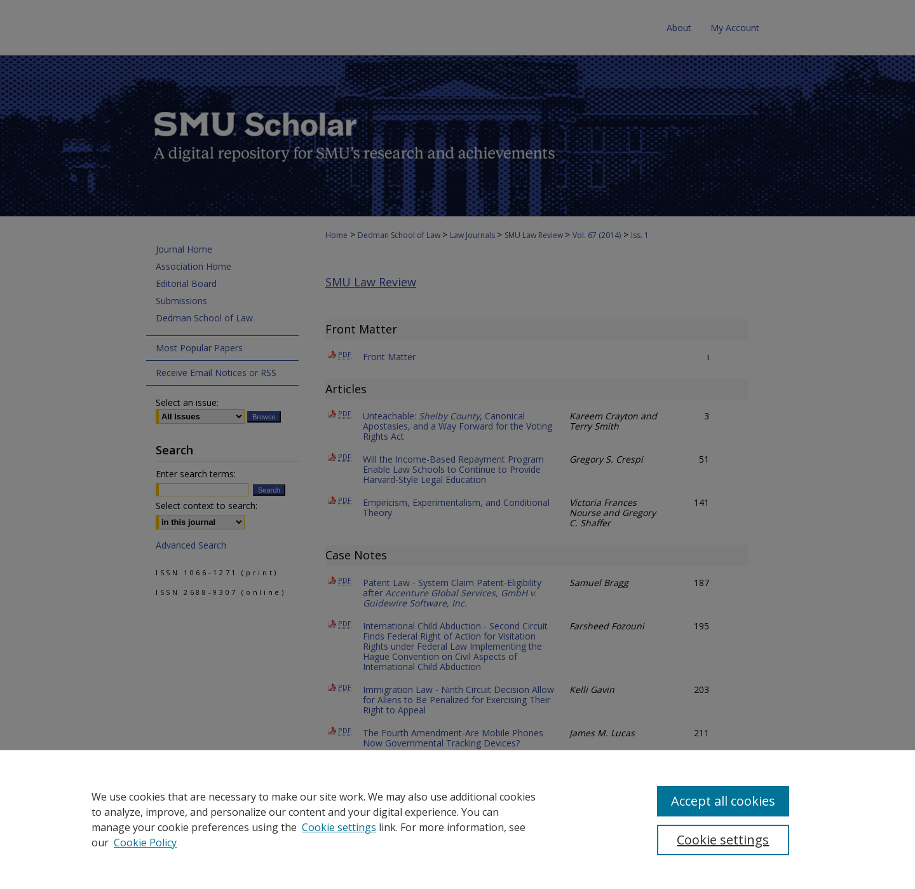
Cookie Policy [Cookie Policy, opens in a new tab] (145, 843)
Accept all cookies (723, 800)
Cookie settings (339, 827)
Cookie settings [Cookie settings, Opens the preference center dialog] (723, 839)
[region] (457, 819)
